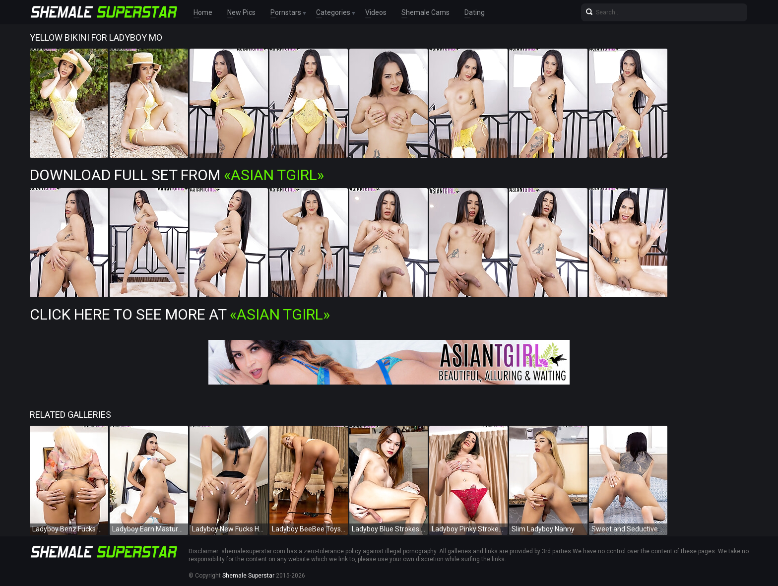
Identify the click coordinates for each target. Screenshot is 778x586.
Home (203, 12)
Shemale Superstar (248, 575)
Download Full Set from (177, 175)
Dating (474, 12)
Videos (376, 12)
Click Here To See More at (180, 314)
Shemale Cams (425, 12)
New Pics (241, 12)
